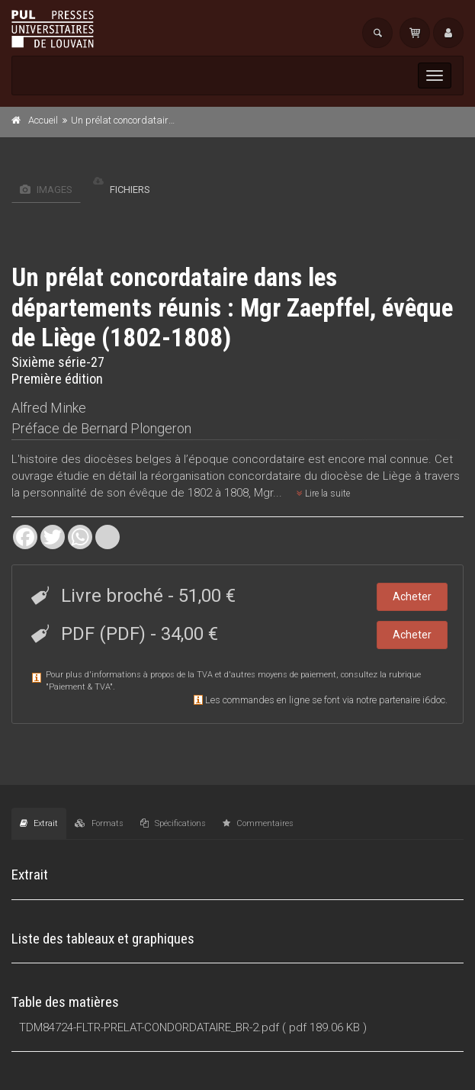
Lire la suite (323, 493)
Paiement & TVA (79, 687)
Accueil (43, 120)
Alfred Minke (48, 408)
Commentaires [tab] (258, 823)
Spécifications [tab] (173, 823)
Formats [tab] (99, 823)
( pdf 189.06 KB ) (324, 1027)
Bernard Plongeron (136, 428)
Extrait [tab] (39, 823)
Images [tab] (46, 189)
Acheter (412, 596)
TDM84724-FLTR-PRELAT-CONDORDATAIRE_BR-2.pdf (149, 1027)
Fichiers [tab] (121, 189)
